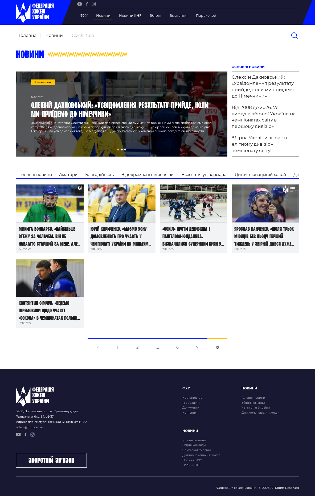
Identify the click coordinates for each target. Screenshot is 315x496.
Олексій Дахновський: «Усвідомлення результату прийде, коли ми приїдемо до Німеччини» (264, 86)
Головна (27, 35)
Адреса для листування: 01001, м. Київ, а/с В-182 (51, 422)
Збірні (155, 15)
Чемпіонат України (256, 407)
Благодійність (99, 174)
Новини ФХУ (192, 460)
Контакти (189, 412)
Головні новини (35, 174)
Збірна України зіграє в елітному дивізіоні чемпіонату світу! (259, 144)
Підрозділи (191, 403)
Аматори (68, 174)
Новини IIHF (130, 15)
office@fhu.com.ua (29, 427)
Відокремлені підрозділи (147, 174)
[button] (118, 149)
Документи (190, 407)
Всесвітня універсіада (204, 174)
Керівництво (192, 398)
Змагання (178, 15)
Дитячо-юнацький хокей (260, 174)
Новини (103, 15)
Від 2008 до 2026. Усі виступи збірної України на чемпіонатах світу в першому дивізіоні (264, 117)
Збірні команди (253, 403)
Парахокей (206, 15)
